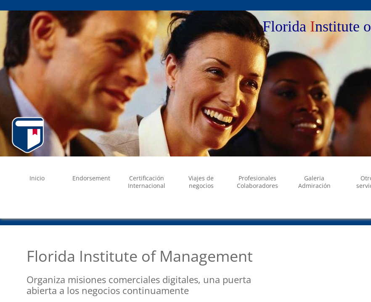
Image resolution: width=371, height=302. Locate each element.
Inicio (37, 178)
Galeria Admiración (314, 182)
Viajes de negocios (201, 182)
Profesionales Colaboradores (257, 182)
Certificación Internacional (146, 182)
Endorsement (91, 178)
